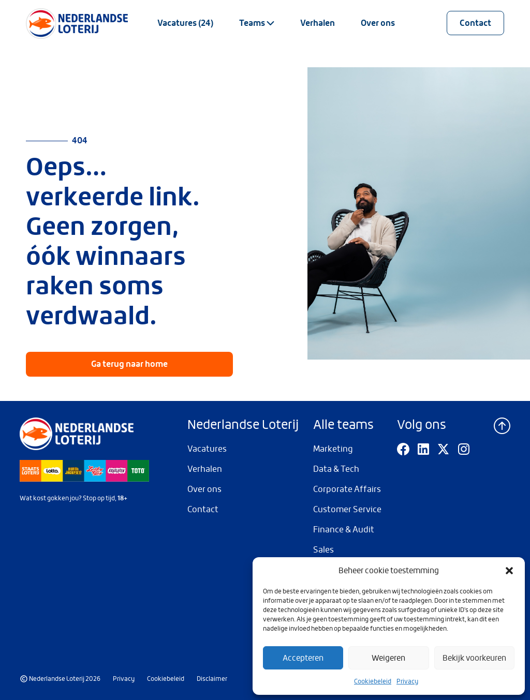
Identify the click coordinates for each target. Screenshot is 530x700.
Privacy (407, 681)
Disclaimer (212, 678)
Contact (475, 23)
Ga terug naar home (129, 364)
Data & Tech (336, 469)
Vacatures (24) (185, 23)
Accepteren (303, 658)
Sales (323, 550)
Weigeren (388, 658)
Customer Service (347, 509)
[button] (509, 570)
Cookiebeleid (372, 681)
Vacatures (207, 449)
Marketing (333, 449)
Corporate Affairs (347, 489)
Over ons (378, 23)
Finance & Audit (343, 529)
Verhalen (317, 23)
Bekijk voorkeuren (474, 658)
